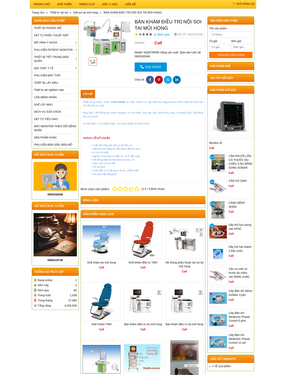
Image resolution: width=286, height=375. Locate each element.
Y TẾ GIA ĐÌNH (221, 365)
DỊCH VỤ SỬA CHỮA (47, 111)
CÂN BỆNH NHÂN (45, 97)
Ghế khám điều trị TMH (143, 262)
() (243, 3)
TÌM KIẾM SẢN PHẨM (230, 55)
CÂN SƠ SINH (238, 180)
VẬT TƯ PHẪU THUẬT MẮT (51, 35)
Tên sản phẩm (218, 28)
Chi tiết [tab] (88, 93)
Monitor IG (215, 142)
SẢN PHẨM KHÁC (45, 137)
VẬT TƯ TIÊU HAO (46, 119)
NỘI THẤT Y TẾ (43, 68)
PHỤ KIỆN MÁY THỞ (47, 75)
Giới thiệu (64, 4)
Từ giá (213, 41)
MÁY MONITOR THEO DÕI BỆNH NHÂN (55, 128)
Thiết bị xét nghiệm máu (49, 89)
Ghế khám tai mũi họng (101, 262)
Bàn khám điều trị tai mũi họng (143, 324)
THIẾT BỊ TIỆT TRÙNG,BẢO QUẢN (51, 58)
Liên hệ (130, 4)
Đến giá (236, 41)
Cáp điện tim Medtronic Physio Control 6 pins (239, 316)
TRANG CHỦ (41, 4)
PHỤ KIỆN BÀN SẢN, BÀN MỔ (53, 144)
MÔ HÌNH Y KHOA (45, 42)
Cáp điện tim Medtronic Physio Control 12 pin (239, 338)
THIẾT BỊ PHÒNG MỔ (48, 28)
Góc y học (110, 4)
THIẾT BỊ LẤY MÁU (46, 82)
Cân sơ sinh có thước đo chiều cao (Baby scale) (239, 272)
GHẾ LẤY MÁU (43, 104)
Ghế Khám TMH (102, 324)
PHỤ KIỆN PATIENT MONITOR (53, 49)
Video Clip (87, 4)
